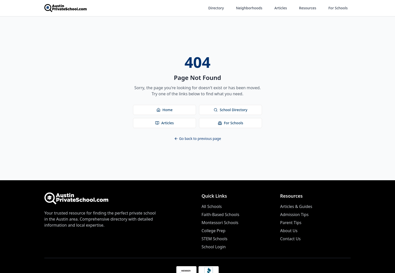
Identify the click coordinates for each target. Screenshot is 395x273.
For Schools (338, 8)
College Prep (213, 230)
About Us (289, 230)
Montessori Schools (220, 222)
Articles (280, 8)
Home (164, 109)
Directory (216, 8)
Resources (307, 8)
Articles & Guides (296, 206)
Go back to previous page (197, 138)
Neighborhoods (249, 8)
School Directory (230, 109)
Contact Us (290, 238)
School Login (214, 247)
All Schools (212, 206)
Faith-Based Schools (220, 214)
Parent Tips (290, 222)
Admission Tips (294, 214)
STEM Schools (214, 238)
